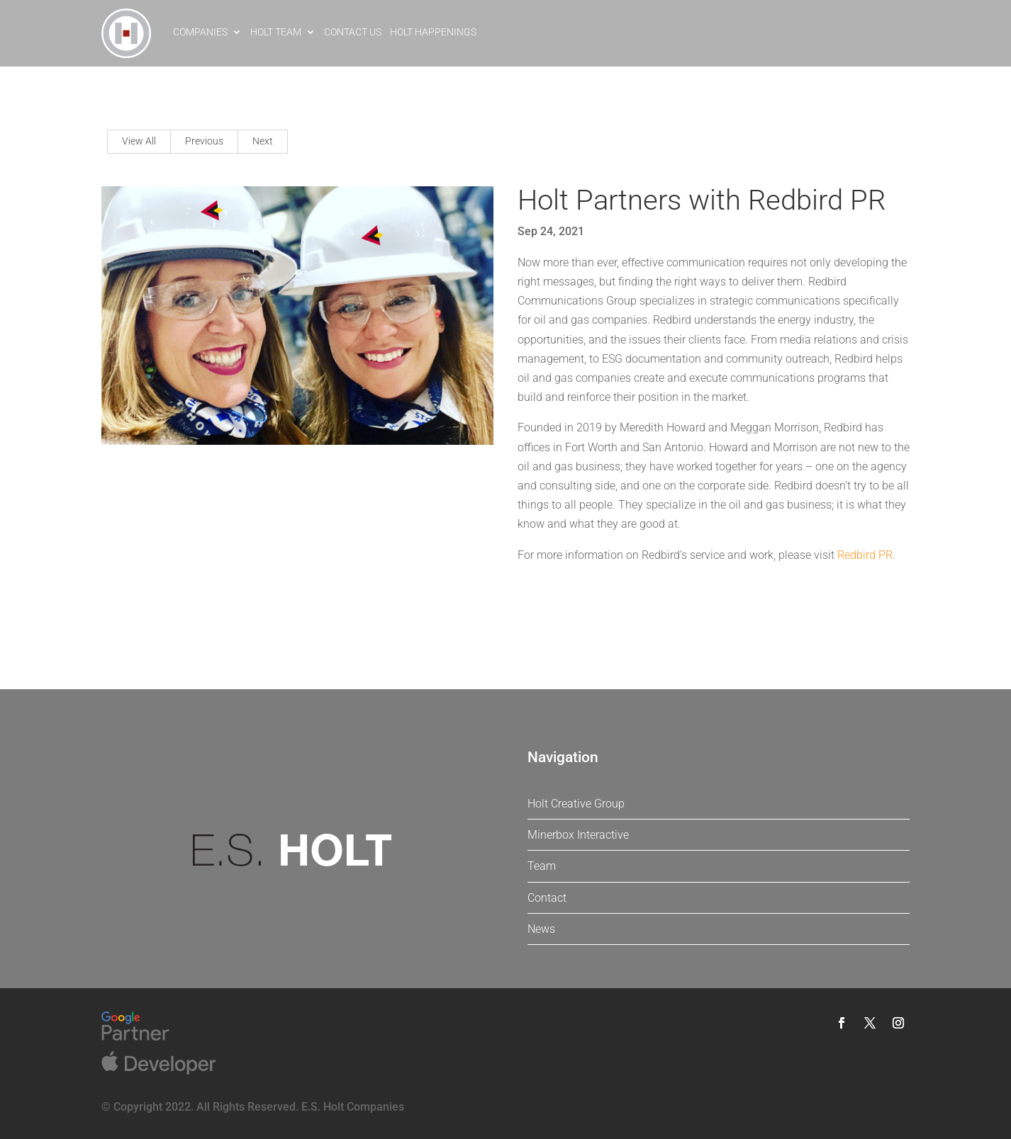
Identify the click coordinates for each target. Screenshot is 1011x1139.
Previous (204, 141)
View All (139, 141)
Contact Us (352, 32)
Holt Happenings (433, 32)
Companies (200, 32)
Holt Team (275, 32)
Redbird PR (865, 555)
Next (262, 141)
